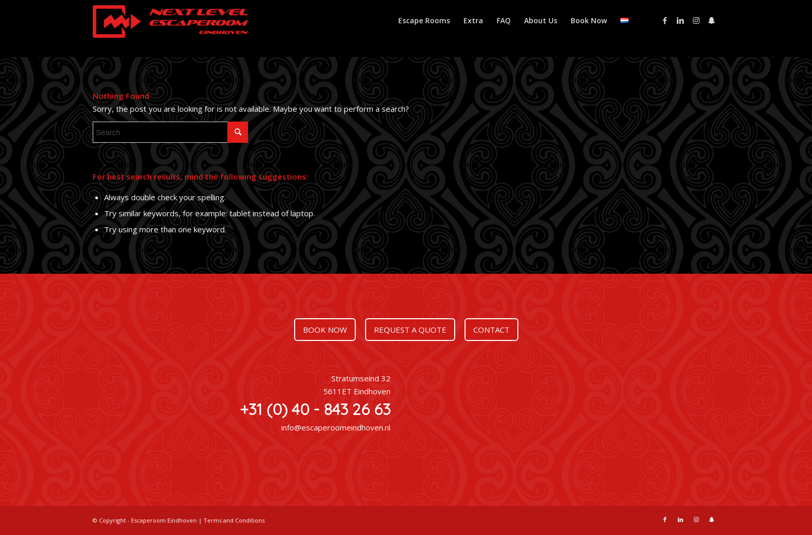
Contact (491, 329)
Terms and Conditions (234, 520)
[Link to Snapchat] (711, 20)
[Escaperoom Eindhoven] (170, 26)
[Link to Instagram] (696, 20)
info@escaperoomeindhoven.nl (335, 427)
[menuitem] (424, 20)
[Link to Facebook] (665, 20)
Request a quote (410, 329)
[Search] (170, 132)
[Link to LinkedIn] (680, 20)
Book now (325, 329)
